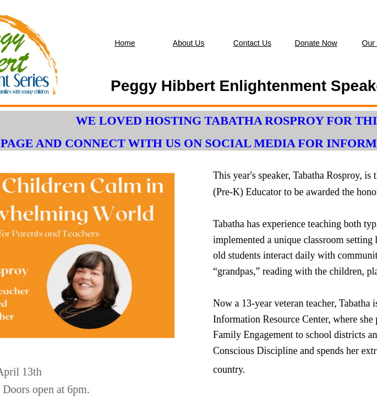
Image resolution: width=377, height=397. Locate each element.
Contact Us (252, 43)
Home (124, 43)
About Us (189, 43)
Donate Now (316, 43)
